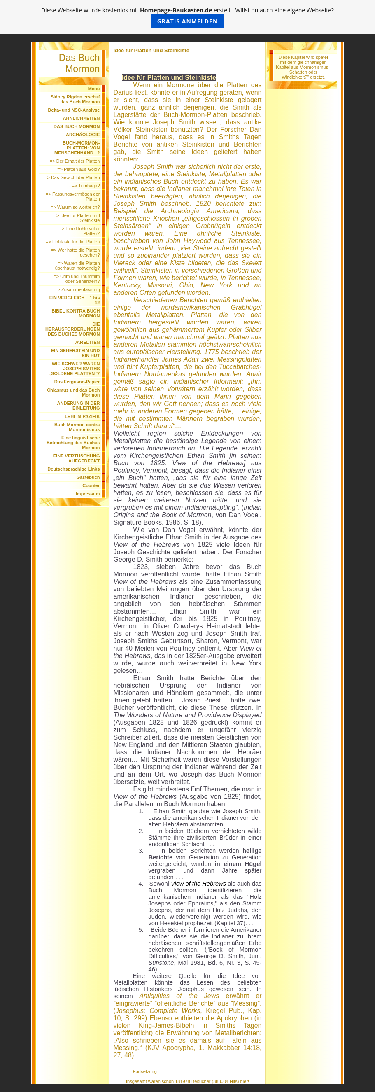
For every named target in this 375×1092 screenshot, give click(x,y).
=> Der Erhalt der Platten (75, 161)
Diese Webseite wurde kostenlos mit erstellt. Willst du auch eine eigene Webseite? (187, 17)
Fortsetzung (145, 1071)
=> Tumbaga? (86, 185)
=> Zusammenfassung (77, 289)
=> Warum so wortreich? (75, 207)
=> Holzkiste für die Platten (73, 241)
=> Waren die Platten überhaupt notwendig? (77, 266)
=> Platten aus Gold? (78, 169)
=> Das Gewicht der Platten (72, 177)
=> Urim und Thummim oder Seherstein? (77, 279)
